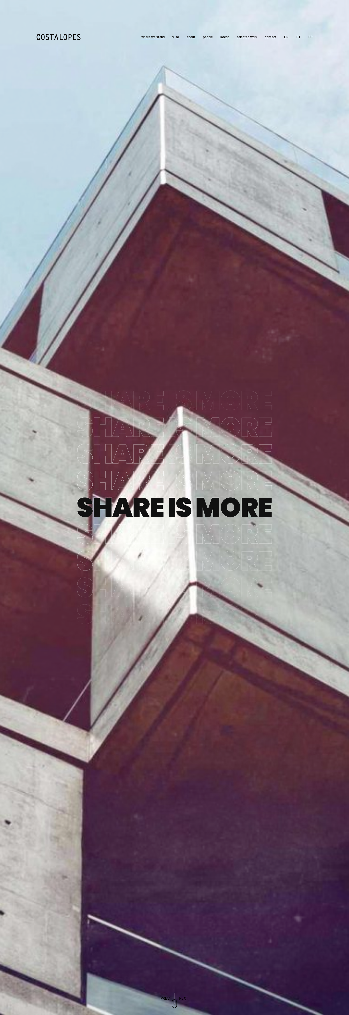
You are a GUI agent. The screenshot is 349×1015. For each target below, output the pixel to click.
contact (270, 36)
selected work (247, 36)
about (191, 36)
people (208, 36)
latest (224, 36)
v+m (175, 36)
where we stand (153, 36)
